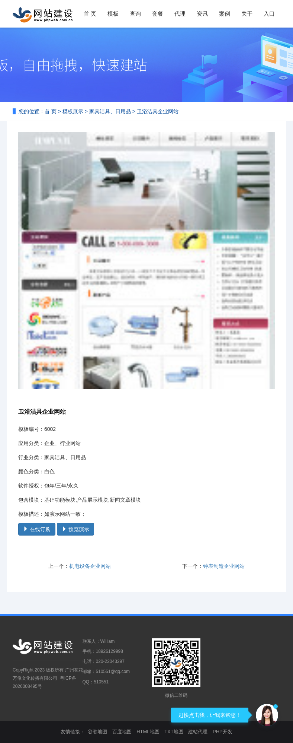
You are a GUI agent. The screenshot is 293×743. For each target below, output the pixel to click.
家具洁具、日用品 (110, 111)
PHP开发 (222, 731)
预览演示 (75, 529)
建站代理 (197, 731)
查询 (135, 13)
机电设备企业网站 (90, 566)
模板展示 (72, 111)
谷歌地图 (97, 731)
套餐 (157, 13)
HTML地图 (147, 731)
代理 (180, 13)
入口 (269, 13)
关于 (246, 13)
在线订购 (37, 529)
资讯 (202, 13)
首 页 (90, 13)
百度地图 (122, 731)
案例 (224, 13)
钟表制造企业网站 (224, 566)
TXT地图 (173, 731)
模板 (113, 13)
